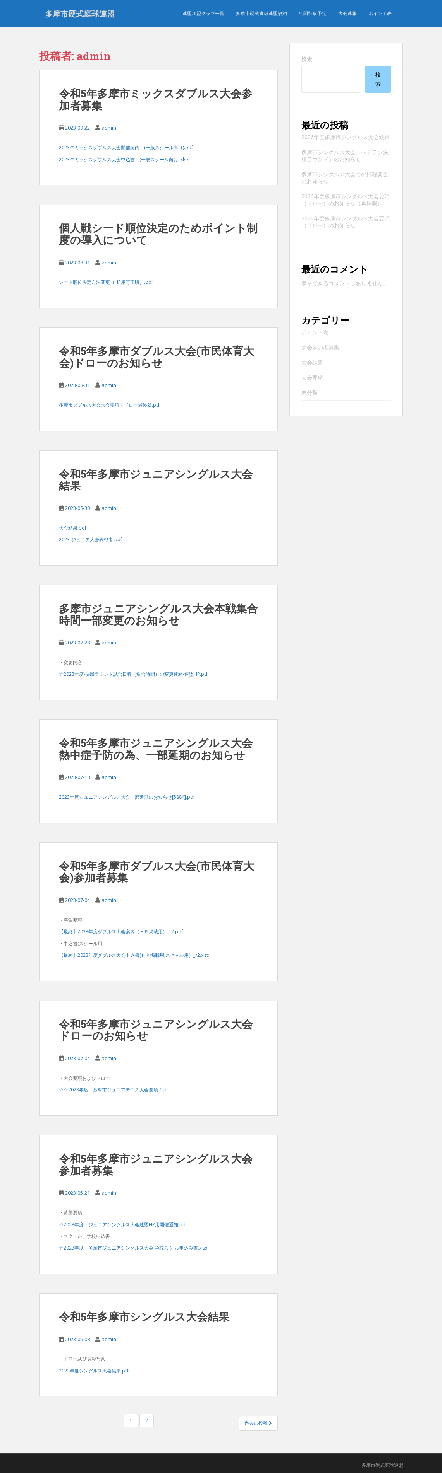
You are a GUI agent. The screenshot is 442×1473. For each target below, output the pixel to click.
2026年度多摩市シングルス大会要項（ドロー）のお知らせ (345, 222)
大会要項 (312, 377)
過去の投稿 (258, 1423)
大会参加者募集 (320, 347)
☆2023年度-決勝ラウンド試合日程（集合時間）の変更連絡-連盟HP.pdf (134, 674)
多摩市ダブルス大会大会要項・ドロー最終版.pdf (110, 405)
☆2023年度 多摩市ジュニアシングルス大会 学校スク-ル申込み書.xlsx (133, 1248)
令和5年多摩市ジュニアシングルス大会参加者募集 (156, 1164)
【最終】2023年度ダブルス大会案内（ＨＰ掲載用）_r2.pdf (121, 931)
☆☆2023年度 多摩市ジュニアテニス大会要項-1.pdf (115, 1089)
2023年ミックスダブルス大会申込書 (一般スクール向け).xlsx (124, 159)
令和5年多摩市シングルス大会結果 (144, 1316)
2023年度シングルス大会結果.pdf (94, 1370)
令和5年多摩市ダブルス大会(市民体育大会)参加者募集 (156, 872)
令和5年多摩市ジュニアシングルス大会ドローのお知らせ (156, 1030)
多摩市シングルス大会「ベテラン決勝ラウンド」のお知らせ (344, 155)
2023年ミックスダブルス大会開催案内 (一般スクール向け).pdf (126, 147)
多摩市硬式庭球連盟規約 (261, 13)
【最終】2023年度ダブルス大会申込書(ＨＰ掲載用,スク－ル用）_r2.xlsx (134, 955)
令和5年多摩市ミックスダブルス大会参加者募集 (155, 99)
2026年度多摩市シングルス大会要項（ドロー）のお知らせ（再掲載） (345, 200)
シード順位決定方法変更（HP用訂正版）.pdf (106, 282)
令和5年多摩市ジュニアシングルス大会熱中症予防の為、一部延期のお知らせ (156, 749)
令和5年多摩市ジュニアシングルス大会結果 (156, 480)
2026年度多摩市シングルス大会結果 (345, 137)
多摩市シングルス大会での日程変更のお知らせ (344, 177)
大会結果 (312, 362)
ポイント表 (380, 13)
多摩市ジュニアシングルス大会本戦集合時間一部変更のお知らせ (158, 614)
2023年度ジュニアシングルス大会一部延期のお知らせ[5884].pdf (127, 797)
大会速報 (347, 13)
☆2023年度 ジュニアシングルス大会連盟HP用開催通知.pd (122, 1224)
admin (108, 127)
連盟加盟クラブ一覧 (203, 13)
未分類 (309, 392)
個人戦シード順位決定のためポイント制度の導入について (158, 234)
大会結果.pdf (72, 528)
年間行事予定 (313, 13)
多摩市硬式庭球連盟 (80, 14)
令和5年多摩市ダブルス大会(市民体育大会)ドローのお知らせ (156, 357)
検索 (306, 59)
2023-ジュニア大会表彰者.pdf (90, 539)
